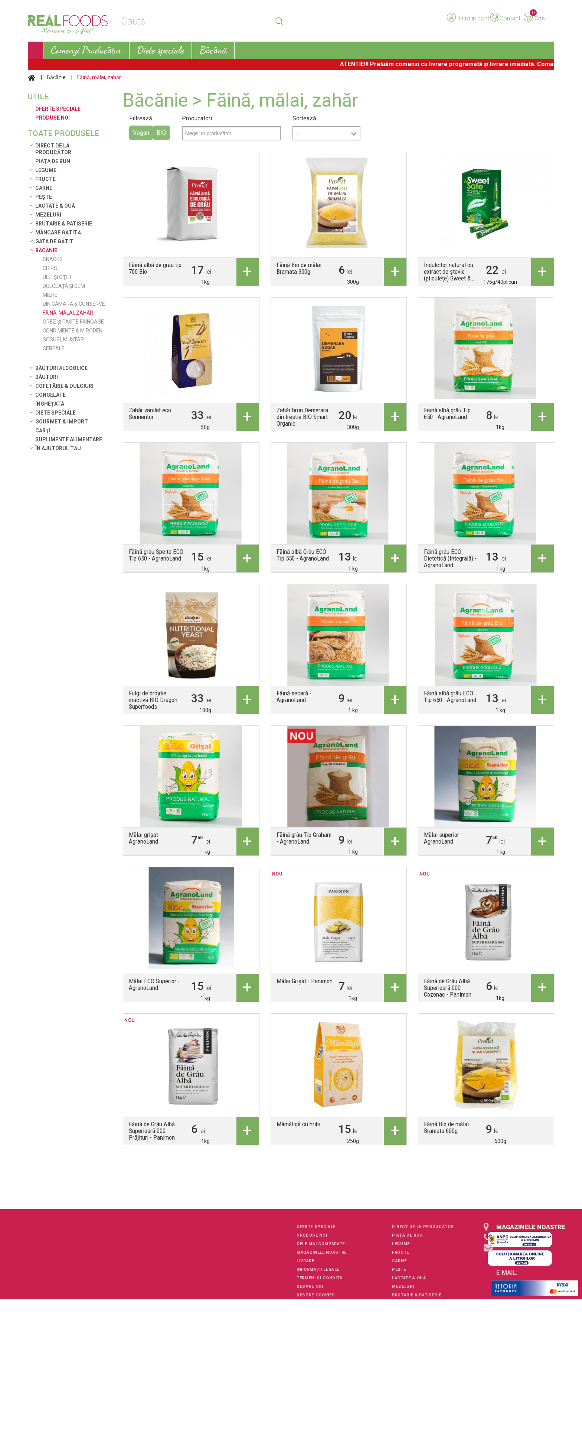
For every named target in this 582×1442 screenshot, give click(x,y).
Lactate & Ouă (55, 206)
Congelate (50, 395)
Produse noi (312, 1235)
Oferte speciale (316, 1226)
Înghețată (49, 404)
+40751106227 (514, 1256)
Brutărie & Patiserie (63, 224)
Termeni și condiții (320, 1278)
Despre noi (310, 1286)
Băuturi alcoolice (61, 368)
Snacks (53, 259)
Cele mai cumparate (321, 1243)
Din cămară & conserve (74, 304)
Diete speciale (55, 413)
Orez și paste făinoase (73, 322)
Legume (45, 170)
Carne (43, 188)
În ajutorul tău (58, 448)
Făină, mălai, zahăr (68, 313)
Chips (50, 268)
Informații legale (318, 1269)
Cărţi (42, 430)
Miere (50, 295)
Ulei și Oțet (57, 277)
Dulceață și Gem (64, 286)
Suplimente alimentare (68, 439)
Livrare (305, 1260)
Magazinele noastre (322, 1252)
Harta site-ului (315, 1303)
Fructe (45, 179)
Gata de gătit (54, 241)
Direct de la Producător (53, 149)
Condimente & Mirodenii (74, 331)
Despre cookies (316, 1295)
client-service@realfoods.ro (528, 1283)
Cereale (54, 348)
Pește (43, 197)
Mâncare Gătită (58, 233)
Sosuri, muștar (63, 339)
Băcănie (56, 77)
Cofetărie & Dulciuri (64, 386)
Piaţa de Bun (52, 161)
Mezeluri (48, 215)
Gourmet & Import (61, 422)
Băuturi (46, 377)
